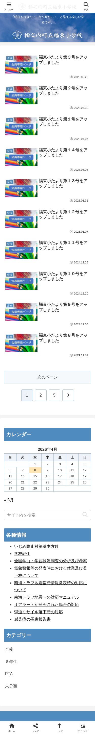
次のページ (47, 377)
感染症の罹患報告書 (32, 619)
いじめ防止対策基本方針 (36, 546)
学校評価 (22, 553)
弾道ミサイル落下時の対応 (38, 612)
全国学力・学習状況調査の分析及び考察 (50, 561)
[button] (85, 515)
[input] (47, 515)
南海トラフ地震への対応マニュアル (46, 597)
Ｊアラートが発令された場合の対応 (46, 604)
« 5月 (9, 500)
